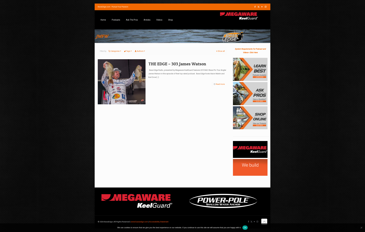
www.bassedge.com (139, 222)
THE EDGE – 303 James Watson (177, 63)
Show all (220, 51)
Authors (140, 51)
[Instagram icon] (266, 7)
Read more (220, 84)
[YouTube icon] (262, 7)
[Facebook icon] (255, 7)
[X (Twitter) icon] (258, 7)
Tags (128, 51)
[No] (361, 227)
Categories (114, 51)
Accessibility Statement (158, 222)
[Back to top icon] (264, 222)
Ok (245, 227)
